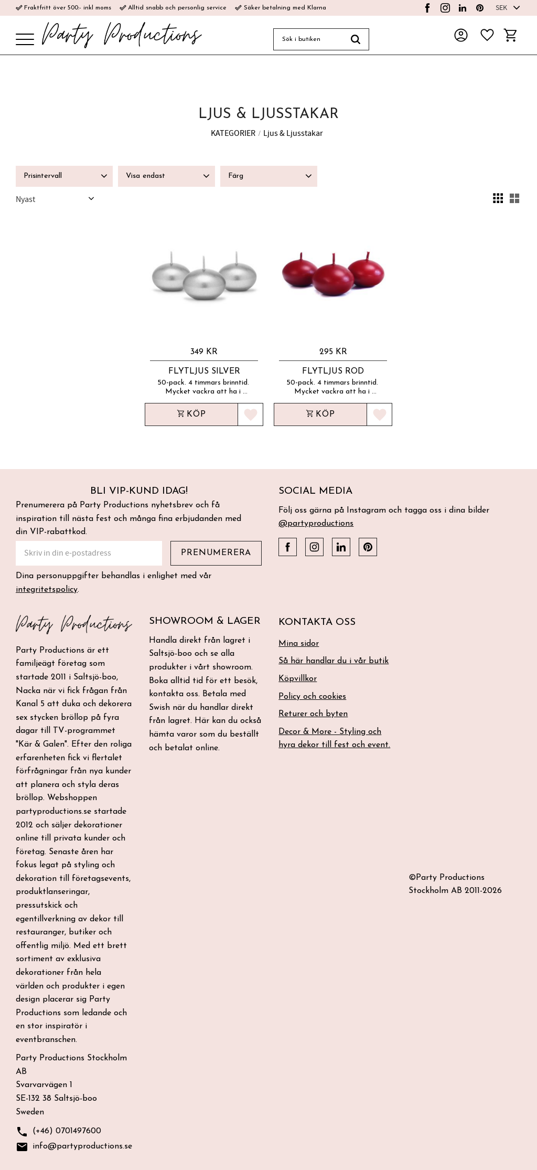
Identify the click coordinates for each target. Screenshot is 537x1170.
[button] (25, 40)
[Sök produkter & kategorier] (307, 39)
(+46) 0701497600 (58, 1132)
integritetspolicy (47, 590)
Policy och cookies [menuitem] (312, 697)
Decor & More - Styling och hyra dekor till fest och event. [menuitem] (334, 739)
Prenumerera (216, 553)
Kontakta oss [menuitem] (317, 622)
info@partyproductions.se (74, 1147)
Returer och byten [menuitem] (313, 714)
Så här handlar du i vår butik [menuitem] (333, 661)
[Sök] (355, 39)
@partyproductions (315, 523)
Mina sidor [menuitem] (298, 644)
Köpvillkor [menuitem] (297, 679)
